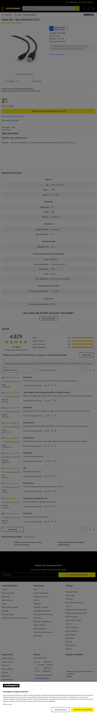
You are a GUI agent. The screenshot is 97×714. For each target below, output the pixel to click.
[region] (48, 698)
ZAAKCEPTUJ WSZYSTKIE (82, 710)
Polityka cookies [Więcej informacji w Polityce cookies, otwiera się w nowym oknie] (7, 704)
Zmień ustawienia (61, 710)
